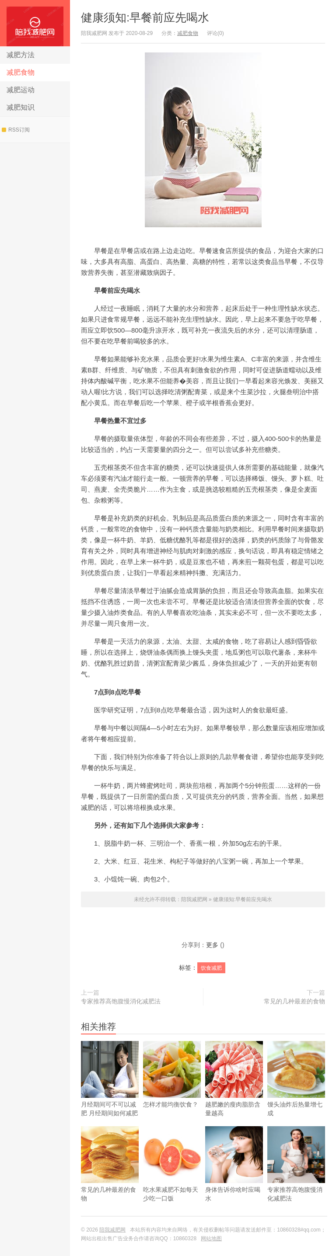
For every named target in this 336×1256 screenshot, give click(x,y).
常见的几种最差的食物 (294, 1001)
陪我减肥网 (35, 23)
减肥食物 (21, 72)
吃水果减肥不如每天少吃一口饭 (172, 1177)
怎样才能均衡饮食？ (172, 1087)
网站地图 (211, 1238)
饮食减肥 (211, 968)
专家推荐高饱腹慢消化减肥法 (121, 1001)
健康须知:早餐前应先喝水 (145, 17)
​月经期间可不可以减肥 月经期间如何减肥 (110, 1091)
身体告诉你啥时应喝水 (234, 1177)
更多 (212, 944)
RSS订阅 (16, 130)
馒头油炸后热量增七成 (296, 1091)
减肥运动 (21, 90)
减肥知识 (21, 107)
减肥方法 (21, 55)
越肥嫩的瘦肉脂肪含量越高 (234, 1091)
